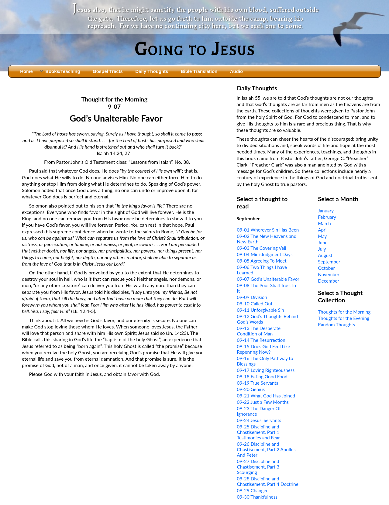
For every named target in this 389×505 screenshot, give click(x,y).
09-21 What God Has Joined (266, 395)
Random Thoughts (336, 324)
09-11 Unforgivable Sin (260, 310)
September (329, 261)
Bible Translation (199, 71)
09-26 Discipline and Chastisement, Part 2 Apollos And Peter (266, 449)
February (327, 217)
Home (26, 71)
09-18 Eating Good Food (262, 376)
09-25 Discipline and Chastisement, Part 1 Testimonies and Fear (258, 432)
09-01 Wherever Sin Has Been (268, 229)
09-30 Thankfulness (257, 497)
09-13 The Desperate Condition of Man (259, 330)
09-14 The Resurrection (261, 340)
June (322, 242)
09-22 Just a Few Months (263, 402)
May (322, 236)
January (326, 210)
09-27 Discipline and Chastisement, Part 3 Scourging (258, 467)
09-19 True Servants (257, 383)
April (323, 229)
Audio (236, 71)
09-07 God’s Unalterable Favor (268, 279)
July (322, 249)
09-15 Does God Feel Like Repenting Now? (263, 349)
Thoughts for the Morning (344, 311)
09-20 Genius (251, 389)
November (328, 274)
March (324, 223)
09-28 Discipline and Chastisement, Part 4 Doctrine (267, 481)
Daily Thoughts (151, 71)
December (328, 280)
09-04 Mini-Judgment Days (265, 254)
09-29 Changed (253, 490)
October (326, 268)
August (325, 255)
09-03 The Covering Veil (261, 248)
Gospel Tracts (108, 71)
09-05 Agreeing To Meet (262, 260)
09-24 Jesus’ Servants (259, 420)
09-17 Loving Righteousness (266, 370)
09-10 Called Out (255, 303)
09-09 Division (252, 297)
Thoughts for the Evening (343, 318)
